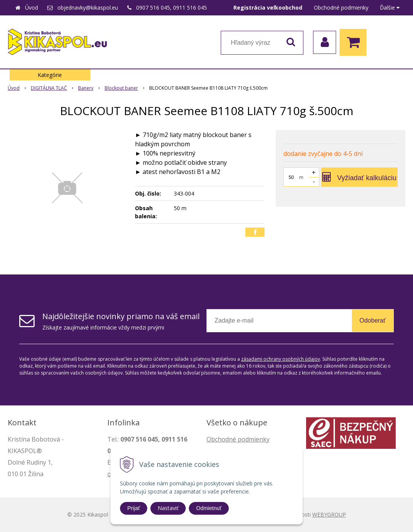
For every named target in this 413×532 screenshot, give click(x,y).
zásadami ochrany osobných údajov (280, 359)
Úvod (31, 7)
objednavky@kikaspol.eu (87, 7)
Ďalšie (390, 7)
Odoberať (373, 320)
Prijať (133, 508)
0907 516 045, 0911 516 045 (171, 7)
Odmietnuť (208, 508)
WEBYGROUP (329, 514)
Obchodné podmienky (341, 7)
